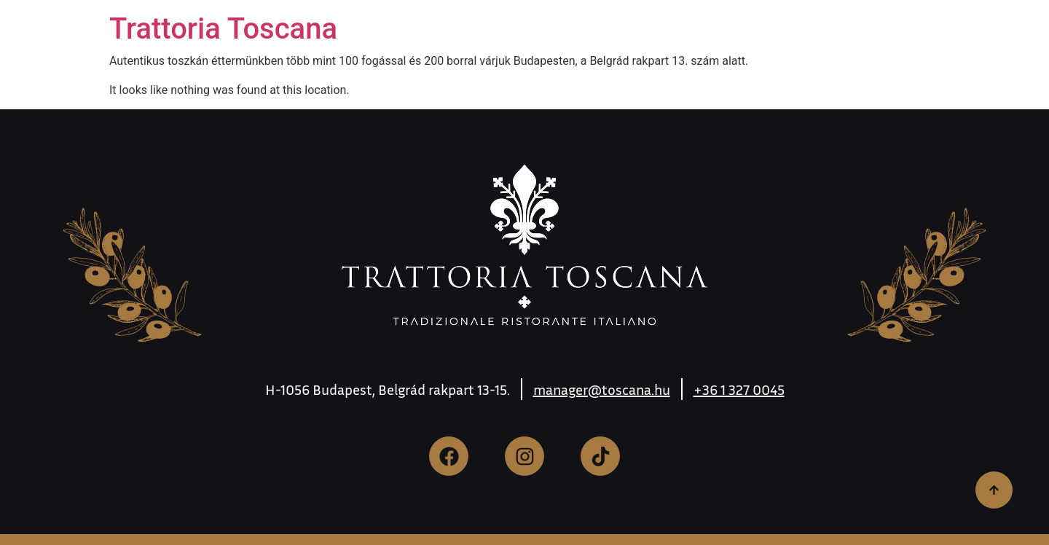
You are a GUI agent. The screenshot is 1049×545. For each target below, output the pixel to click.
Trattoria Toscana (223, 29)
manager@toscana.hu (601, 389)
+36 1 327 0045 (739, 389)
